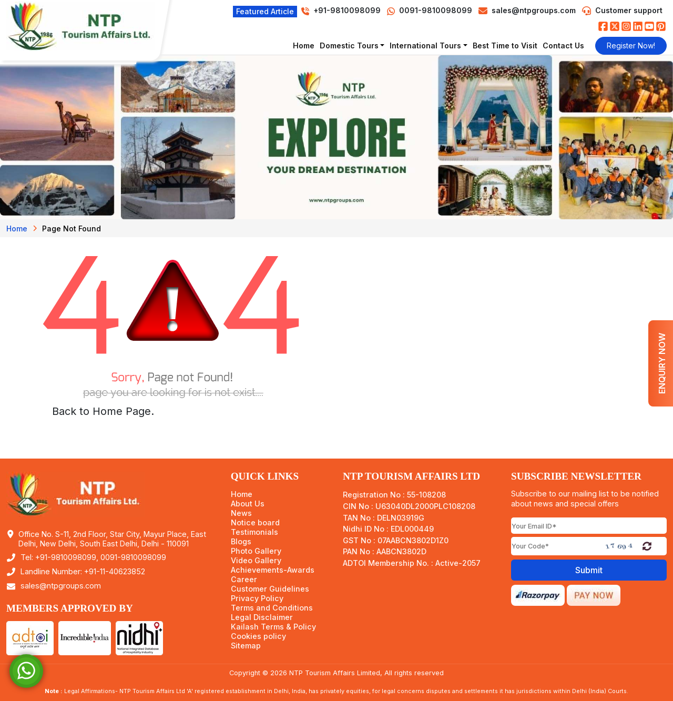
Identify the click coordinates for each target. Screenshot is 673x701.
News (241, 513)
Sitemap (246, 646)
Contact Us (563, 45)
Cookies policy (258, 636)
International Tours (425, 45)
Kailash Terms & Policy (273, 627)
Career (244, 579)
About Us (247, 504)
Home (303, 45)
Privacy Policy (257, 598)
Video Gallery (256, 560)
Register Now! (631, 45)
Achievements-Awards (272, 570)
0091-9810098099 (429, 10)
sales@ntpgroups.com (534, 10)
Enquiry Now (662, 363)
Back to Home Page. (103, 411)
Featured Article (265, 11)
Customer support (628, 10)
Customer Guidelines (270, 589)
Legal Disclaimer (262, 617)
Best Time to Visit (505, 45)
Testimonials (254, 532)
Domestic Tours (349, 45)
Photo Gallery (256, 551)
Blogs (241, 541)
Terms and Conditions (272, 608)
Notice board (255, 523)
